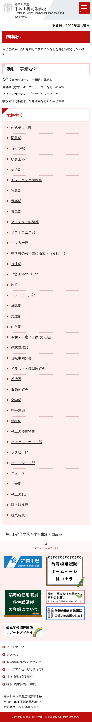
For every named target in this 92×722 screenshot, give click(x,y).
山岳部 (16, 327)
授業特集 (18, 515)
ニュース (18, 473)
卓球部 (16, 306)
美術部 (16, 169)
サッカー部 (19, 243)
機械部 (16, 421)
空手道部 (18, 410)
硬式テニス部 (21, 128)
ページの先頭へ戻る (46, 548)
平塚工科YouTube (24, 274)
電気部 (16, 211)
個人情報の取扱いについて (24, 662)
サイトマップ (15, 647)
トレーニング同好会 (26, 180)
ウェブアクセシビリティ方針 (25, 669)
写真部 (16, 190)
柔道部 (16, 316)
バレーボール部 (23, 295)
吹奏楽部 (18, 159)
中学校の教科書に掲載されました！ (38, 253)
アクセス (12, 654)
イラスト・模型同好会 (28, 369)
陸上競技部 (19, 505)
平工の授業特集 (23, 431)
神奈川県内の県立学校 (21, 684)
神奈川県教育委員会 (19, 676)
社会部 (16, 484)
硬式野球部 (19, 347)
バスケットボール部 (26, 442)
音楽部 (16, 201)
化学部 (16, 400)
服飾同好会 (19, 389)
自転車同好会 (21, 358)
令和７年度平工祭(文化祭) (31, 337)
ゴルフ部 (18, 148)
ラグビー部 (19, 452)
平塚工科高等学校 (16, 534)
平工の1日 (19, 494)
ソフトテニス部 (23, 232)
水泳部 (16, 264)
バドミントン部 (23, 463)
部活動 (16, 379)
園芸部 (16, 138)
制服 (14, 285)
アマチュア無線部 (25, 222)
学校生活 (14, 115)
